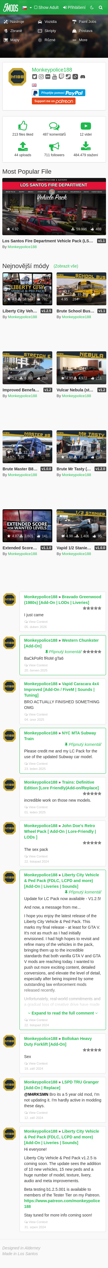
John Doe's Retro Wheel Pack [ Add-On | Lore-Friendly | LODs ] (60, 831)
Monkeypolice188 (52, 70)
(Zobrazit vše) (66, 266)
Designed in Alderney (21, 1248)
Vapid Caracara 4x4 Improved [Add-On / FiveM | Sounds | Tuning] (61, 689)
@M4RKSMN (36, 1094)
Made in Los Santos (20, 1253)
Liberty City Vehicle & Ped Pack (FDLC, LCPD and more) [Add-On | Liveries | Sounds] (61, 881)
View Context (36, 621)
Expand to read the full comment (63, 1013)
